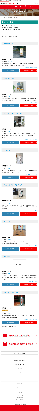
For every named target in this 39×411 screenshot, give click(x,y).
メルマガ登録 (19, 368)
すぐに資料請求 (10, 70)
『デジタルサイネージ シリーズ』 (12, 185)
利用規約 (19, 372)
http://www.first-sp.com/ (7, 30)
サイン (9, 96)
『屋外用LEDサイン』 (9, 43)
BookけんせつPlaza (20, 399)
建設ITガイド (20, 397)
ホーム (2, 17)
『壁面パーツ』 (7, 256)
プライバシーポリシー (19, 376)
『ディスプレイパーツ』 (9, 150)
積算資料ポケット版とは (19, 353)
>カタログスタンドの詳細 (31, 102)
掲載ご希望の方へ (19, 383)
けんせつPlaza (20, 395)
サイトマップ (19, 387)
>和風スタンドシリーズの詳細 (30, 319)
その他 (9, 239)
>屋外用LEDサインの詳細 (31, 67)
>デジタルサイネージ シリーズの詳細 (28, 211)
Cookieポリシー (19, 379)
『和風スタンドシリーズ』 (10, 292)
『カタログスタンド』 (9, 78)
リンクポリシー (20, 402)
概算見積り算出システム (19, 360)
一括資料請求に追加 (28, 70)
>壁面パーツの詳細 (32, 281)
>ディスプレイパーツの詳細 (30, 174)
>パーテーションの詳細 (31, 245)
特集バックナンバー (19, 364)
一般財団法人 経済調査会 (20, 404)
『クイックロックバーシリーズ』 (12, 113)
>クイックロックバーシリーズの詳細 (28, 139)
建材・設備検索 (9, 17)
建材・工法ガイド (19, 356)
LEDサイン (10, 61)
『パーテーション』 (8, 222)
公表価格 (5, 310)
